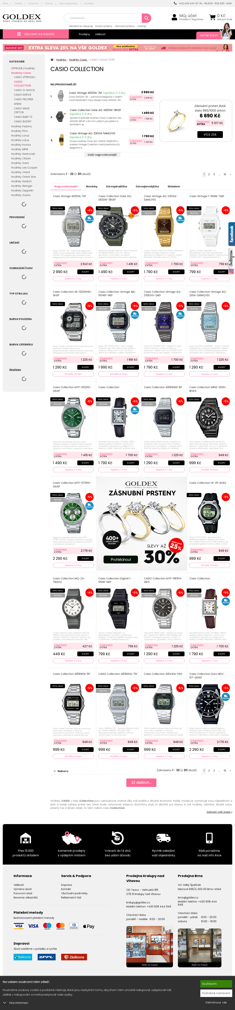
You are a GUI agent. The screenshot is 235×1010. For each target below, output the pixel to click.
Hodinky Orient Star (23, 177)
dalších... (141, 780)
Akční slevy (212, 35)
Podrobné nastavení (216, 993)
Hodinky (142, 26)
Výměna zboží (23, 886)
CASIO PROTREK (23, 99)
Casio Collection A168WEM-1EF (163, 386)
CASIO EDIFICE (22, 95)
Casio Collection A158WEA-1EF (72, 672)
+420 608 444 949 (159, 904)
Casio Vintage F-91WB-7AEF (207, 196)
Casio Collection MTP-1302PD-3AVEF (72, 388)
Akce (5, 3)
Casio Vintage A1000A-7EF (85, 93)
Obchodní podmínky (74, 890)
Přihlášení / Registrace (191, 19)
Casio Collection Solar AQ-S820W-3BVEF (95, 110)
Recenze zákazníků (26, 895)
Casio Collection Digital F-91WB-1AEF (115, 578)
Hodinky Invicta (21, 145)
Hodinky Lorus (20, 135)
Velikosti (100, 34)
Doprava (33, 3)
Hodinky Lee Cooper (24, 167)
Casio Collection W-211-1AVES (208, 481)
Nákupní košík (224, 19)
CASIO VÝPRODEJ (24, 77)
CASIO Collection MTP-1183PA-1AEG (163, 578)
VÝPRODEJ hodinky (23, 68)
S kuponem (136, 96)
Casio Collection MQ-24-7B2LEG (69, 578)
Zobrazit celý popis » (219, 809)
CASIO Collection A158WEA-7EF (118, 672)
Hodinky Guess (21, 195)
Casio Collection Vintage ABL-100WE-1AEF (118, 293)
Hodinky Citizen (21, 158)
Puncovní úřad (23, 890)
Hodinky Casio (21, 73)
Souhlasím (209, 984)
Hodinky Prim (19, 131)
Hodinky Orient (20, 172)
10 (225, 174)
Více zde (210, 134)
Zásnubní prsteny (125, 26)
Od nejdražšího (121, 186)
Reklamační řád (71, 895)
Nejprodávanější (67, 186)
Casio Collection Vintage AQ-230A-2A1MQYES (208, 293)
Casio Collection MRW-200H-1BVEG (208, 388)
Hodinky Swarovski (23, 154)
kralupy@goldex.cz (138, 900)
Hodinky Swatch (21, 181)
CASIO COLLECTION (22, 83)
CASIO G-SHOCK (24, 90)
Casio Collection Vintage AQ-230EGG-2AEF (163, 293)
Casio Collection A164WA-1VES (163, 672)
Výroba (49, 3)
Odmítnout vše (216, 1002)
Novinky (94, 186)
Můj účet (188, 15)
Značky (18, 3)
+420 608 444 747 (186, 3)
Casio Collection (109, 386)
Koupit (85, 271)
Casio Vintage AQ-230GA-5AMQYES (92, 133)
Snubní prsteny (103, 26)
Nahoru (61, 768)
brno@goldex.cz (188, 895)
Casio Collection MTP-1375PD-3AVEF (72, 483)
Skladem (183, 186)
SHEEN (17, 104)
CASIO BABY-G (23, 117)
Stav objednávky (68, 3)
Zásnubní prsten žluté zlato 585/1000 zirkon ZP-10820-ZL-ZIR (210, 110)
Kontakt (66, 886)
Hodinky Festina (21, 126)
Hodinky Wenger (21, 186)
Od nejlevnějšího (154, 186)
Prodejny (84, 34)
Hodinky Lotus (20, 140)
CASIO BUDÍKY (22, 121)
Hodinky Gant (20, 163)
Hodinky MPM (19, 149)
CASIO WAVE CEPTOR (22, 110)
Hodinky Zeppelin (22, 190)
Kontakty (89, 3)
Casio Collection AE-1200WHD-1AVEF (72, 293)
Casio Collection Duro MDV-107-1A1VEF (207, 673)
